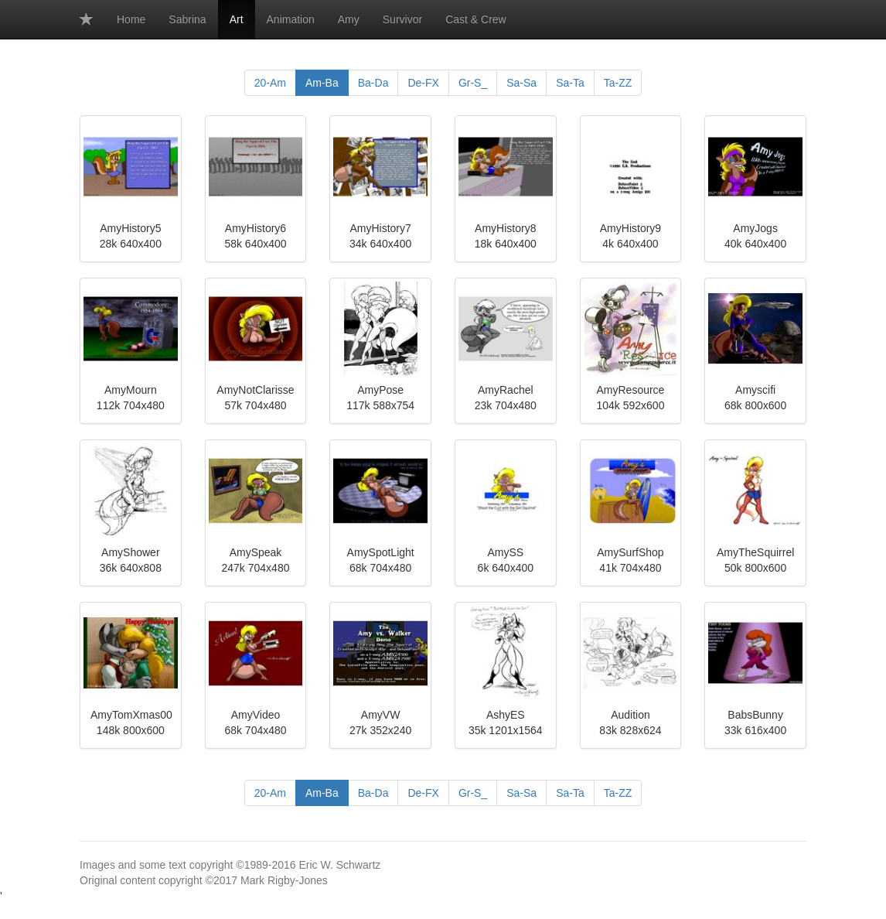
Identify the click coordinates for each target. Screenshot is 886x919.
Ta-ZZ (618, 83)
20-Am (270, 83)
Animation (291, 19)
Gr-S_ (472, 83)
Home (131, 19)
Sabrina (187, 19)
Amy (349, 19)
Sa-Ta (570, 83)
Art (237, 19)
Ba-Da (373, 83)
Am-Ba (322, 83)
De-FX (422, 83)
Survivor (402, 19)
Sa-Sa (521, 83)
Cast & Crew (475, 19)
